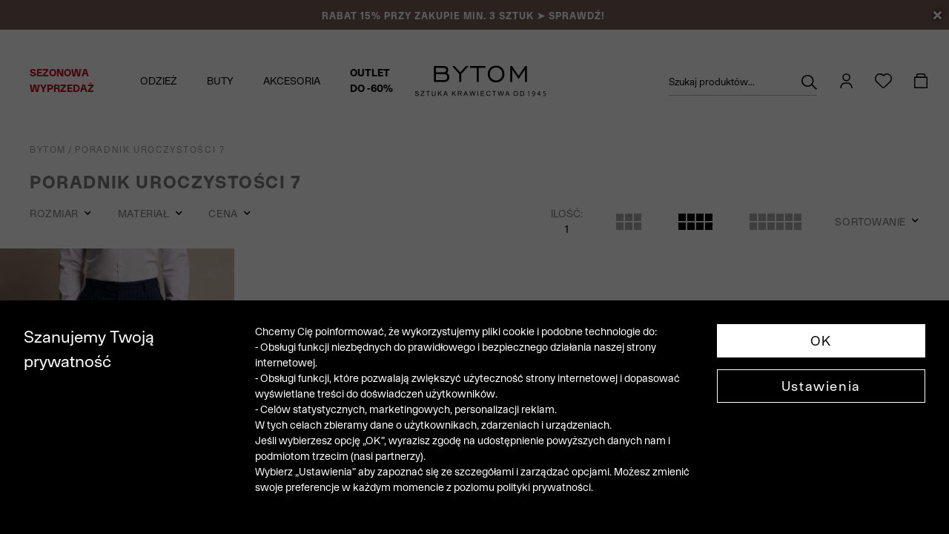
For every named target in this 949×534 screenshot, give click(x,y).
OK (821, 341)
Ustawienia (821, 386)
